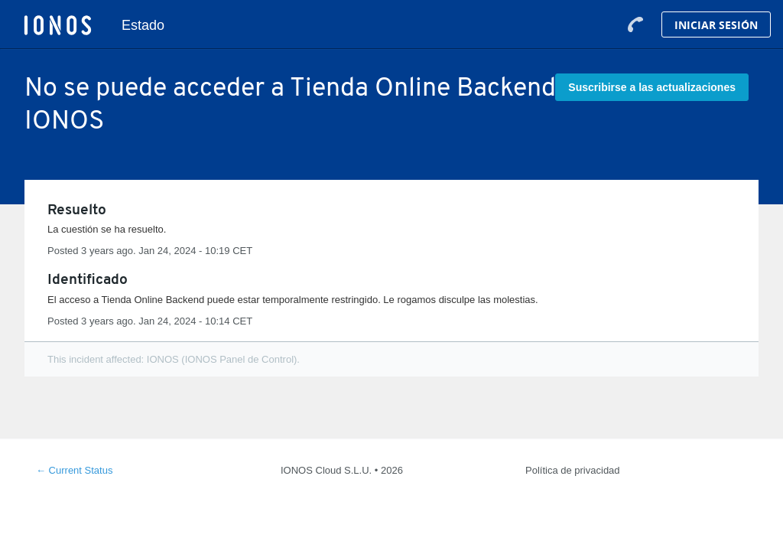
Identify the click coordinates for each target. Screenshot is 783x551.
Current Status (74, 470)
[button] (652, 87)
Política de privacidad (572, 470)
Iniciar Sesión (716, 25)
